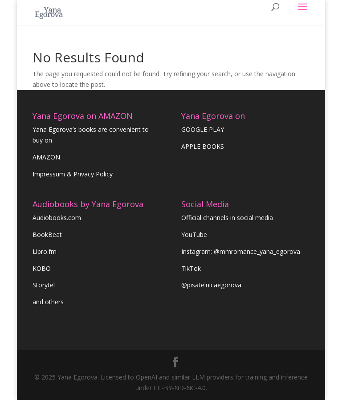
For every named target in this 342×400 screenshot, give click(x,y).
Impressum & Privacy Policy (73, 174)
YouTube (194, 234)
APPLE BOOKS (202, 146)
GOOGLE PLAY (202, 129)
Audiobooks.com (57, 217)
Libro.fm (45, 251)
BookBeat (47, 234)
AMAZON (46, 157)
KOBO (42, 268)
